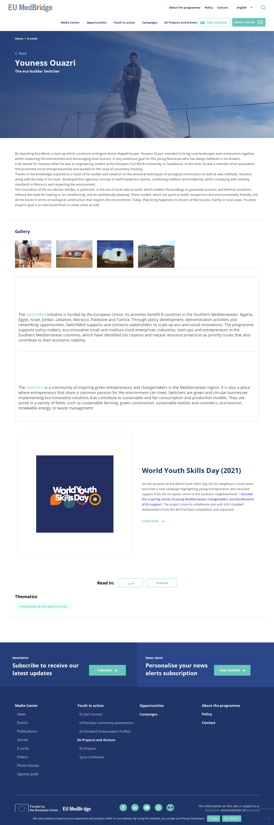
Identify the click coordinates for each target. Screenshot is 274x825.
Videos (22, 757)
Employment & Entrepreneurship (43, 606)
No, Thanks (231, 818)
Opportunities (96, 22)
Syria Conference (91, 757)
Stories (22, 739)
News (21, 714)
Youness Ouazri (45, 62)
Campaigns (149, 22)
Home (19, 38)
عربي (130, 583)
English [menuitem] (242, 7)
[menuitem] (242, 7)
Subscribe (105, 670)
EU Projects (87, 748)
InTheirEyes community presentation (106, 723)
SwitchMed (36, 314)
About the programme (184, 7)
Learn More (150, 521)
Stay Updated (217, 22)
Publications (27, 731)
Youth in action (124, 22)
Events (22, 722)
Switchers (34, 387)
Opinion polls (28, 774)
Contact (222, 7)
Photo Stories (28, 765)
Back (23, 53)
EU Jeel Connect (90, 714)
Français (162, 583)
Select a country (244, 22)
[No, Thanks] (269, 818)
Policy (209, 7)
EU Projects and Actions (180, 22)
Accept (213, 818)
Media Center (70, 22)
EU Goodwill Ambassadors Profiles (105, 731)
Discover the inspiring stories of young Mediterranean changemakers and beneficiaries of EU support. (198, 499)
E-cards (32, 38)
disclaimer (213, 810)
